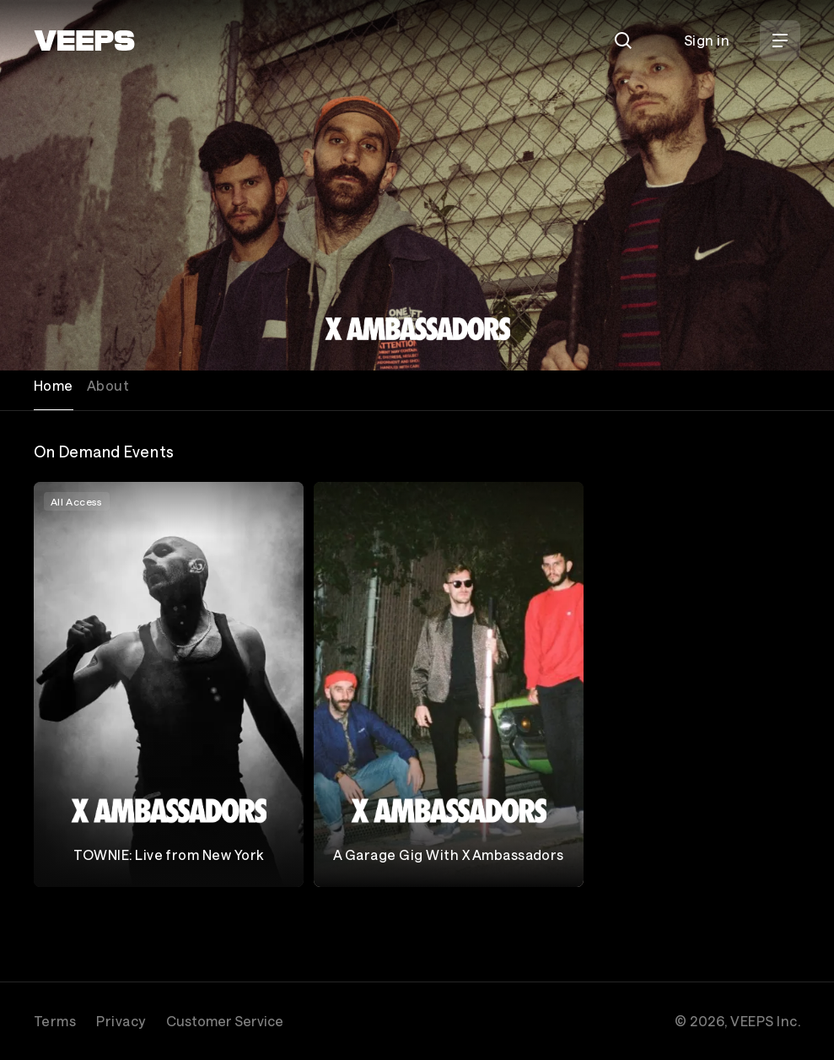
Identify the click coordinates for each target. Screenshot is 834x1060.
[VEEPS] (84, 40)
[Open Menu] (780, 40)
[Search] (623, 40)
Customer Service (224, 1021)
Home (53, 385)
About (108, 385)
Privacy (120, 1021)
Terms (55, 1021)
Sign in (706, 40)
